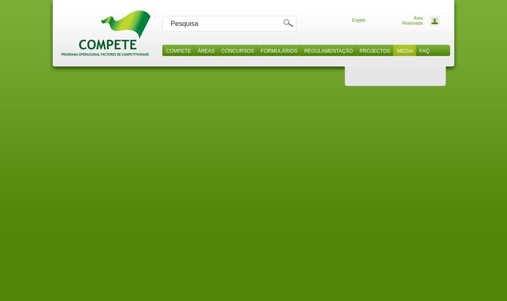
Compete (178, 51)
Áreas (206, 51)
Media (405, 51)
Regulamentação (328, 51)
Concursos (237, 51)
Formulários (279, 51)
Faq (425, 51)
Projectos (375, 51)
